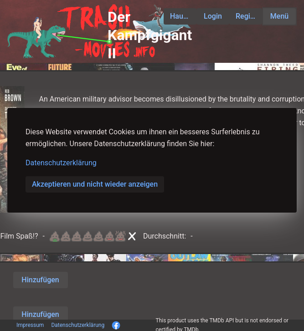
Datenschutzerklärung (61, 162)
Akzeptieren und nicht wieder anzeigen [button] (95, 184)
